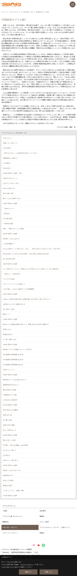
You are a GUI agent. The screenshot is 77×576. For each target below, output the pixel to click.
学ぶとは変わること (9, 430)
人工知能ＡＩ (7, 163)
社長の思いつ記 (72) (9, 527)
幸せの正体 (6, 168)
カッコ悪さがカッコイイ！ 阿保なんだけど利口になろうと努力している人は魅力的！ (31, 269)
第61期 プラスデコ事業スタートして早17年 (17, 349)
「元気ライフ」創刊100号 (11, 274)
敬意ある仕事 (7, 485)
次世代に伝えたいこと (10, 178)
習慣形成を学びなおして (11, 385)
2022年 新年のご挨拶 (10, 264)
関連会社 (5, 522)
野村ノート (6, 314)
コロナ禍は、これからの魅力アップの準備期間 (18, 289)
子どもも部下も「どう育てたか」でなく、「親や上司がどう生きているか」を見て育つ (31, 249)
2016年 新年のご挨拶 (10, 435)
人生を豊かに (7, 148)
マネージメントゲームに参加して (14, 284)
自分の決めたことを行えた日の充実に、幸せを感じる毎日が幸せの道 (26, 254)
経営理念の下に (8, 475)
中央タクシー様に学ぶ (10, 460)
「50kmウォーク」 (9, 208)
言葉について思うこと (10, 143)
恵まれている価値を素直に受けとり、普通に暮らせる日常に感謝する (26, 324)
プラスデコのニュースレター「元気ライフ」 (55, 527)
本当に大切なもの (9, 188)
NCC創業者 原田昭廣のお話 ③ (13, 354)
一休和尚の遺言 (8, 223)
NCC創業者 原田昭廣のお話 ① (13, 364)
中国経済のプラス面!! (10, 395)
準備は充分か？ (8, 334)
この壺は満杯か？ (9, 244)
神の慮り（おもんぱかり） (12, 239)
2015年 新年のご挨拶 (10, 465)
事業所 (42, 516)
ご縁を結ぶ (6, 213)
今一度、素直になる (9, 339)
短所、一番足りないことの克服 (13, 228)
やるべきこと (7, 138)
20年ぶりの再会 (8, 480)
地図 (36, 552)
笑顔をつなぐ (7, 329)
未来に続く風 (7, 415)
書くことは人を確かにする (12, 198)
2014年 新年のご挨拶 (10, 495)
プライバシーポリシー (10, 533)
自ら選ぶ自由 (7, 420)
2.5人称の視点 (7, 218)
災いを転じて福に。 (9, 309)
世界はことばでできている (12, 470)
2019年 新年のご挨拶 (10, 344)
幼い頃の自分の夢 (9, 259)
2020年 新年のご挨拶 (10, 319)
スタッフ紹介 (44, 522)
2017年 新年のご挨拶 (10, 405)
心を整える (6, 455)
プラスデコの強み (9, 279)
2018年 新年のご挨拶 (10, 375)
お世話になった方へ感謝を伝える (14, 304)
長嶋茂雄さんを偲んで (10, 158)
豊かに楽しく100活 (9, 440)
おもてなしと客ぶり (9, 450)
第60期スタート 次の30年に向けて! (14, 380)
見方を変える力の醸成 (10, 410)
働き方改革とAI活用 (9, 390)
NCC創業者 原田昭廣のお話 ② (13, 359)
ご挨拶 (4, 511)
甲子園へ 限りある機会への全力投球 (15, 445)
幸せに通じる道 (8, 193)
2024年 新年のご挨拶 (10, 203)
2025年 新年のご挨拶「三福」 (13, 173)
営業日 (42, 533)
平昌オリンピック (9, 369)
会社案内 (43, 511)
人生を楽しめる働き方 (10, 400)
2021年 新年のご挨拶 (10, 294)
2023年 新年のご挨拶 (10, 233)
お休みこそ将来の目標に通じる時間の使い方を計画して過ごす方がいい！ (27, 299)
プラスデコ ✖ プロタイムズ (12, 516)
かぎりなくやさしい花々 (11, 183)
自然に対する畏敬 (9, 425)
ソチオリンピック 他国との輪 (13, 490)
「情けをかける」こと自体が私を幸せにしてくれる (20, 153)
